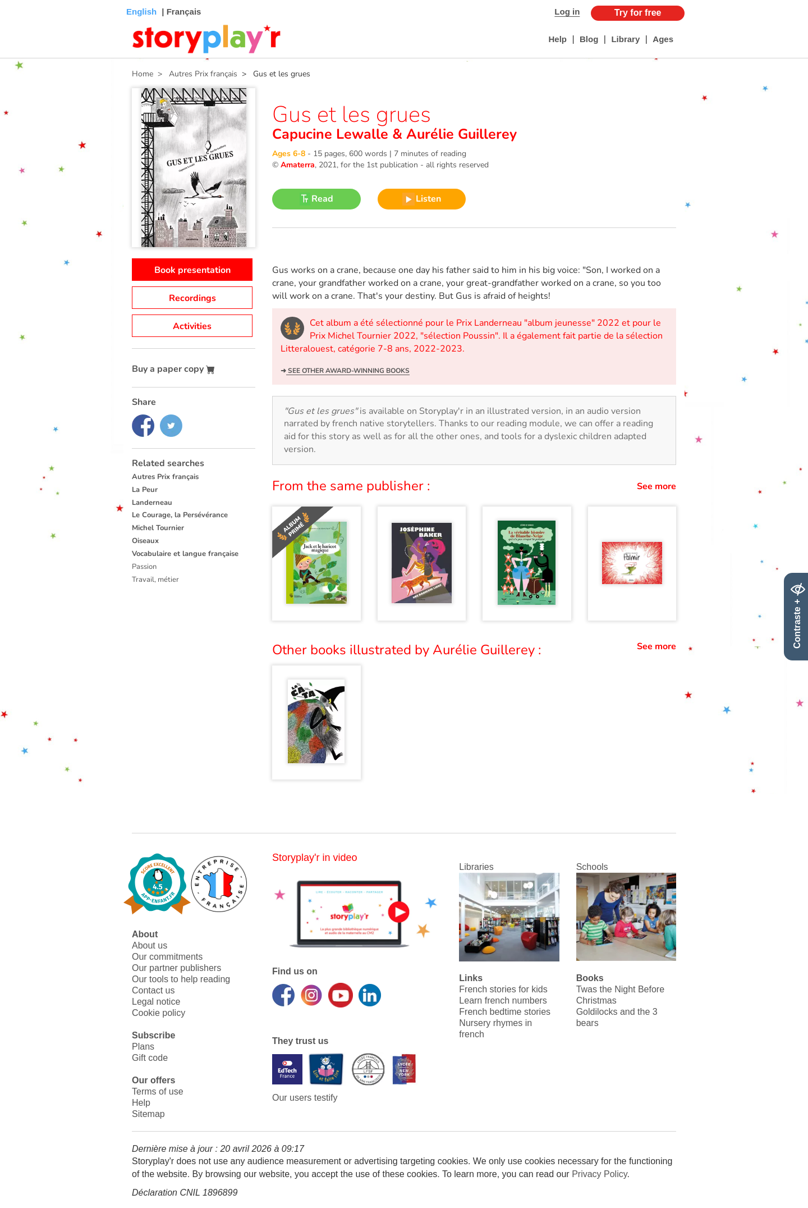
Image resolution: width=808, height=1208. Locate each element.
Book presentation (192, 270)
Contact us (153, 990)
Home (142, 74)
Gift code (150, 1058)
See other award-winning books (348, 370)
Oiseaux (145, 541)
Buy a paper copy (173, 369)
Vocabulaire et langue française (185, 554)
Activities (192, 326)
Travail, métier (155, 580)
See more (656, 486)
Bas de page (22, 0)
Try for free (638, 12)
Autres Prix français (165, 477)
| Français (180, 11)
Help (557, 39)
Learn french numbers (503, 1000)
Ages (663, 39)
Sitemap (148, 1114)
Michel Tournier (158, 528)
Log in (567, 11)
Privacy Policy (599, 1174)
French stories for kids (503, 989)
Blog (589, 39)
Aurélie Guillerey (459, 134)
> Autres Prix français (195, 74)
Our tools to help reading (181, 979)
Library (625, 39)
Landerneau (152, 503)
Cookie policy (158, 1013)
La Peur (145, 490)
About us (149, 945)
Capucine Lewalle (332, 134)
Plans (143, 1046)
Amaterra (298, 164)
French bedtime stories (504, 1011)
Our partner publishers (176, 968)
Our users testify (304, 1097)
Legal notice (156, 1001)
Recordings (192, 298)
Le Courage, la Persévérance (180, 515)
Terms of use (157, 1091)
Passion (144, 567)
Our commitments (167, 956)
